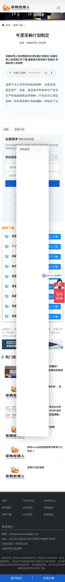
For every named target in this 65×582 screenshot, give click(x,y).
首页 (8, 25)
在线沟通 (48, 578)
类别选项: (11, 157)
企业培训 (28, 507)
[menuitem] (32, 500)
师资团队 (7, 507)
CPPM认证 (29, 500)
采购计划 (19, 129)
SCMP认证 (50, 500)
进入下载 (53, 236)
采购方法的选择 (35, 467)
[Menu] (58, 8)
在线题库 (49, 507)
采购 (6, 129)
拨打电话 (16, 578)
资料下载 (18, 25)
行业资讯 (28, 514)
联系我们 (49, 514)
